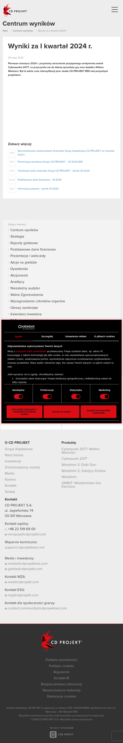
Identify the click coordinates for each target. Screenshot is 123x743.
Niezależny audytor (25, 288)
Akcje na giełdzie (23, 262)
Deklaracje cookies (61, 696)
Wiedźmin (69, 477)
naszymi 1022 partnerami (31, 351)
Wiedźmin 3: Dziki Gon (79, 465)
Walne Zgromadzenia (26, 295)
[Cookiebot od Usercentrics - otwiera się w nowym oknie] (21, 327)
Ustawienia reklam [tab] (75, 336)
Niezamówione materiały (61, 690)
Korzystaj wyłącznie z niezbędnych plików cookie (24, 411)
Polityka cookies (61, 666)
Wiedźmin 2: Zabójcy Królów (84, 471)
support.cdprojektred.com (25, 547)
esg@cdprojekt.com (21, 595)
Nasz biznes (14, 455)
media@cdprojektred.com (26, 564)
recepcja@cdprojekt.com (25, 534)
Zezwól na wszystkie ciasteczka (98, 411)
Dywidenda (19, 269)
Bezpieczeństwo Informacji (61, 684)
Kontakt (10, 485)
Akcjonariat (19, 275)
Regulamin (61, 672)
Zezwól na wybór (61, 411)
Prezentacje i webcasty (28, 256)
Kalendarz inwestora (26, 314)
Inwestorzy (13, 461)
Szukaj (10, 492)
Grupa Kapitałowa (19, 449)
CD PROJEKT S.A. (18, 505)
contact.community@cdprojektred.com (36, 608)
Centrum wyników (24, 230)
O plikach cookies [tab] (104, 336)
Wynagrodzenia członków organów (37, 301)
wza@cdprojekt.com (22, 582)
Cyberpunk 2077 (74, 459)
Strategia (17, 236)
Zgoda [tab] (18, 336)
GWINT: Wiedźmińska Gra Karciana (81, 484)
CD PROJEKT (15, 10)
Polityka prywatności (61, 660)
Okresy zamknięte (24, 308)
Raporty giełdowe (24, 243)
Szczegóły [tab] (47, 336)
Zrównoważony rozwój (22, 467)
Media (9, 473)
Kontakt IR (61, 678)
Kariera (10, 479)
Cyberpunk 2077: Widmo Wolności (81, 450)
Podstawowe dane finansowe (33, 249)
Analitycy (17, 282)
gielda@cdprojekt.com (23, 569)
